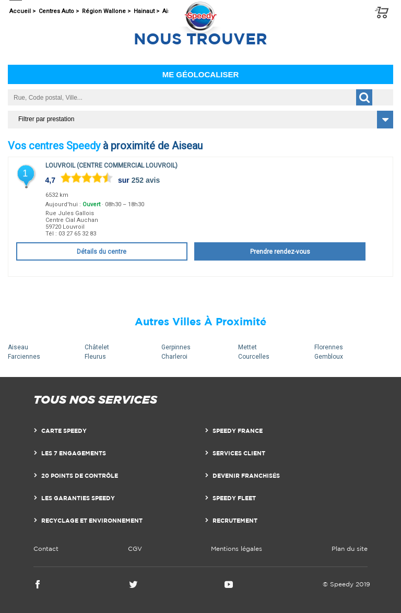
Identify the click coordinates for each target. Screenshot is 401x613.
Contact (45, 548)
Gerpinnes (176, 347)
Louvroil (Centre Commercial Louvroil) (111, 165)
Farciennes (24, 356)
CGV (135, 548)
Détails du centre (101, 251)
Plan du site (350, 548)
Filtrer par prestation (46, 119)
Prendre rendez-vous (280, 251)
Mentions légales (236, 548)
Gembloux (328, 356)
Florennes (328, 347)
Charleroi (174, 356)
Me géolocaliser (200, 74)
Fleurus (95, 356)
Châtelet (97, 347)
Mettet (247, 347)
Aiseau (18, 347)
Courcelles (253, 356)
